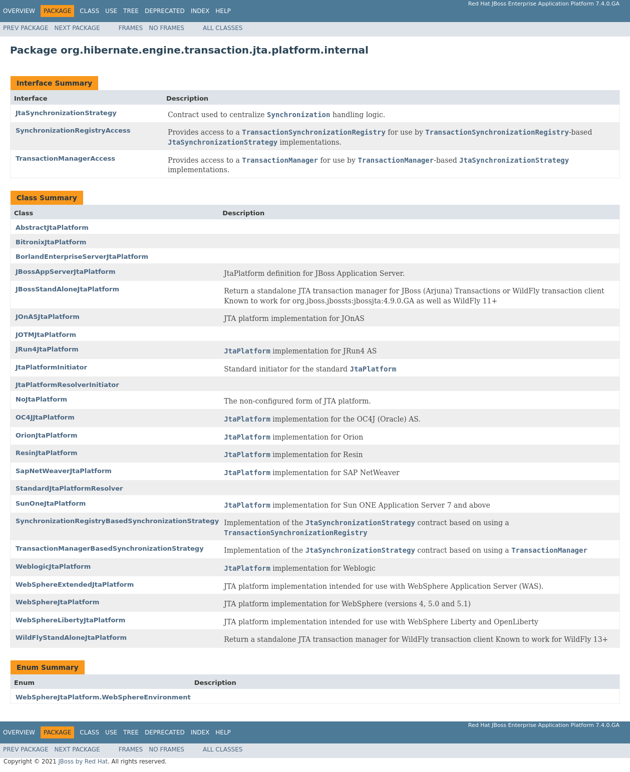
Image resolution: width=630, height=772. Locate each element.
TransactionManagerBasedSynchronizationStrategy (110, 548)
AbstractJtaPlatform (52, 227)
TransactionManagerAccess (65, 158)
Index (200, 11)
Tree (131, 11)
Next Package (77, 28)
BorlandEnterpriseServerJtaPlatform (82, 256)
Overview (19, 11)
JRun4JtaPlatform (47, 349)
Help (223, 11)
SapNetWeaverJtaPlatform (64, 471)
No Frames (166, 28)
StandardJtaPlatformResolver (69, 488)
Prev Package (26, 28)
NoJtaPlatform (41, 399)
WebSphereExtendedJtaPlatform (75, 584)
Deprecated (165, 11)
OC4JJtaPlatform (45, 417)
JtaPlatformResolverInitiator (67, 385)
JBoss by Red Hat (83, 761)
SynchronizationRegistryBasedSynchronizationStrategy (117, 521)
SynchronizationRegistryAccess (73, 130)
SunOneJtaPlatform (51, 503)
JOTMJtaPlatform (46, 334)
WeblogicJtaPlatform (53, 566)
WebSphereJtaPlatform (57, 602)
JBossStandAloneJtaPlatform (67, 289)
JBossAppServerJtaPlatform (65, 271)
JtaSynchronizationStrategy (66, 113)
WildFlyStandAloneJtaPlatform (71, 637)
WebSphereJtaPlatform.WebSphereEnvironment (103, 697)
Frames (131, 28)
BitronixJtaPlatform (51, 242)
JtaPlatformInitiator (51, 367)
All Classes (222, 28)
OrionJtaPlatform (46, 435)
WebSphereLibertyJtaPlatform (70, 620)
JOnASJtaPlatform (48, 316)
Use (111, 11)
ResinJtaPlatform (47, 453)
